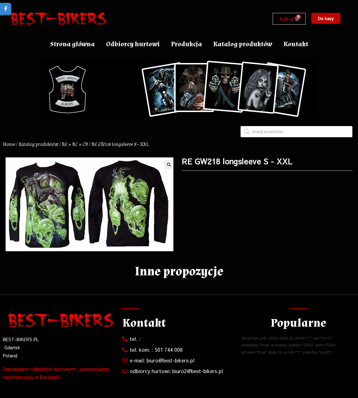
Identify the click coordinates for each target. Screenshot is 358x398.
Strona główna (72, 44)
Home (9, 144)
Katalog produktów (242, 44)
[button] (325, 18)
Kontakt (295, 44)
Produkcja (186, 44)
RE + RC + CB (75, 144)
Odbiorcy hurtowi (133, 44)
